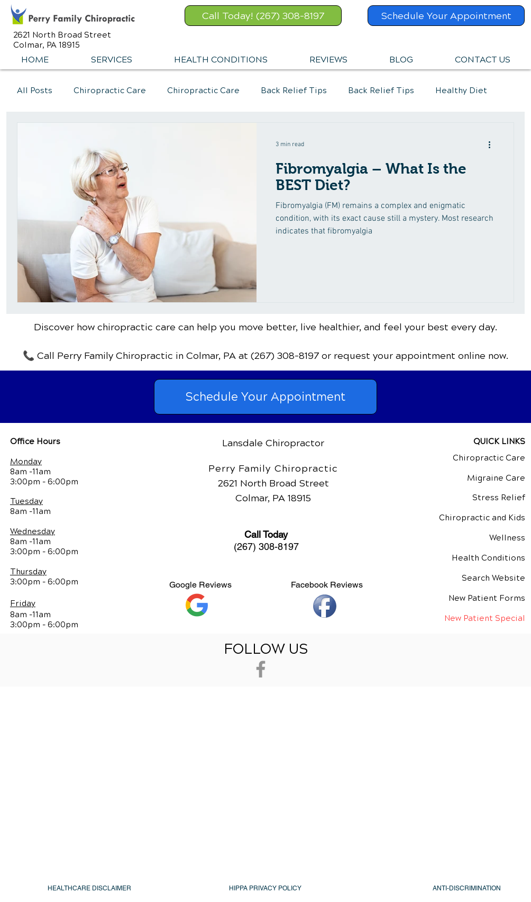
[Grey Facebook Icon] (261, 669)
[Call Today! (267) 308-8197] (263, 15)
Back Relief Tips (294, 90)
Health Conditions (488, 558)
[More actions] (493, 144)
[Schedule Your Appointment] (446, 15)
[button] (111, 60)
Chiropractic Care (110, 90)
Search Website (493, 578)
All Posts (34, 90)
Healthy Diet (461, 90)
